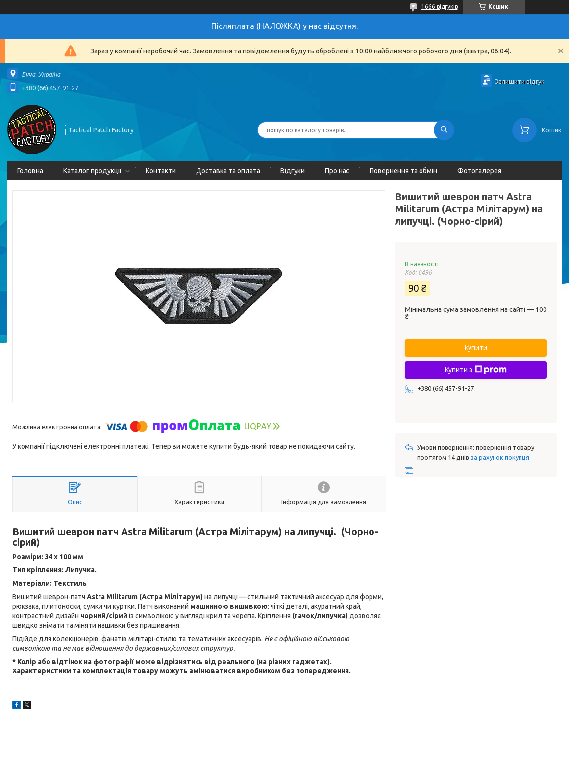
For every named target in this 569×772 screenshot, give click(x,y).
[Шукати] (444, 130)
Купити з (476, 369)
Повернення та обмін (403, 170)
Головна (30, 170)
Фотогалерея (479, 170)
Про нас (337, 170)
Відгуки (292, 170)
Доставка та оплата (228, 170)
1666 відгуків (439, 6)
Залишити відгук (519, 81)
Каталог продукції (92, 170)
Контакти (161, 170)
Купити (476, 348)
